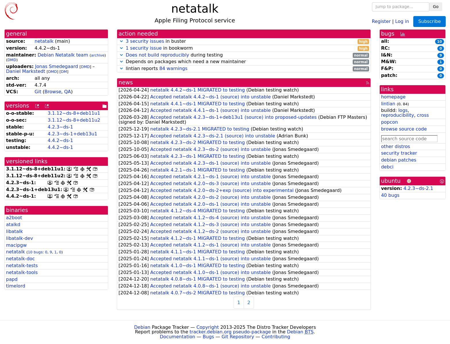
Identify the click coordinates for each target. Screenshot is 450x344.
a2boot (14, 217)
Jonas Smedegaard (56, 66)
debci (387, 167)
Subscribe (429, 21)
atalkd (13, 224)
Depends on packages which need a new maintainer (244, 61)
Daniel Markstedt (25, 71)
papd (12, 279)
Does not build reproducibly (157, 55)
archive (97, 55)
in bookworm (244, 48)
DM (64, 71)
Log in (402, 21)
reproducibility (397, 115)
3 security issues (145, 41)
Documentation (177, 336)
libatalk (14, 231)
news (126, 82)
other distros (395, 146)
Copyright (207, 327)
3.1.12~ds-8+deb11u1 (74, 113)
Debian (142, 327)
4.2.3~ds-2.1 (418, 188)
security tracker (399, 153)
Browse (52, 91)
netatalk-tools (22, 272)
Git (38, 91)
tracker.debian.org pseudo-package (230, 332)
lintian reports (244, 68)
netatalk (44, 41)
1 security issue (144, 48)
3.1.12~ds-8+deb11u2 (74, 120)
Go (436, 6)
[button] (121, 41)
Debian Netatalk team (63, 55)
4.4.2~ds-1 (60, 140)
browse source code (404, 129)
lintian (388, 103)
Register (381, 21)
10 (439, 42)
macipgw (16, 245)
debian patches (398, 160)
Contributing (276, 336)
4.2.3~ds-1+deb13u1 (72, 134)
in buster (244, 41)
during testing (244, 55)
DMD (11, 60)
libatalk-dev (19, 238)
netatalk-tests (22, 265)
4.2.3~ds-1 (60, 127)
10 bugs (35, 252)
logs (403, 110)
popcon (389, 122)
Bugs (208, 336)
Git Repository (238, 336)
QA (67, 91)
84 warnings (173, 68)
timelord (15, 286)
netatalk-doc (20, 258)
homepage (393, 97)
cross (423, 115)
